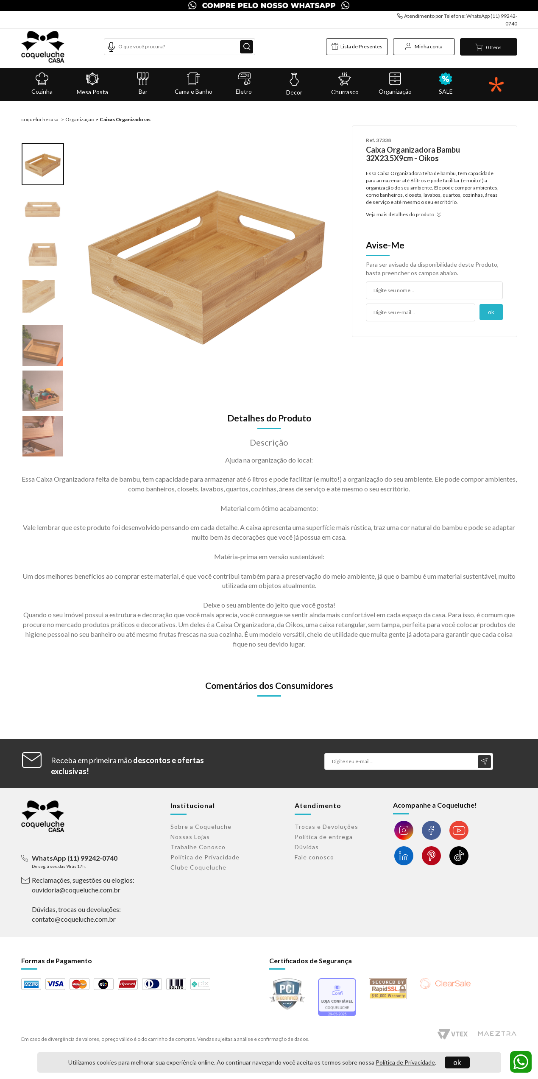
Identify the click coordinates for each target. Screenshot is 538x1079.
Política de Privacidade (405, 1062)
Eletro (244, 83)
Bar (143, 83)
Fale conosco (314, 857)
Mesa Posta (93, 83)
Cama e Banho (193, 83)
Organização (395, 83)
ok (457, 1062)
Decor (294, 84)
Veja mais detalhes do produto (402, 214)
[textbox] (180, 46)
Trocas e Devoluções (326, 826)
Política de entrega (324, 836)
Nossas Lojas (190, 836)
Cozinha (42, 83)
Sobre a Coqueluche (200, 826)
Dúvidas (307, 846)
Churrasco (345, 83)
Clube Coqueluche (198, 867)
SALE (446, 83)
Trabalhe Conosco (198, 846)
